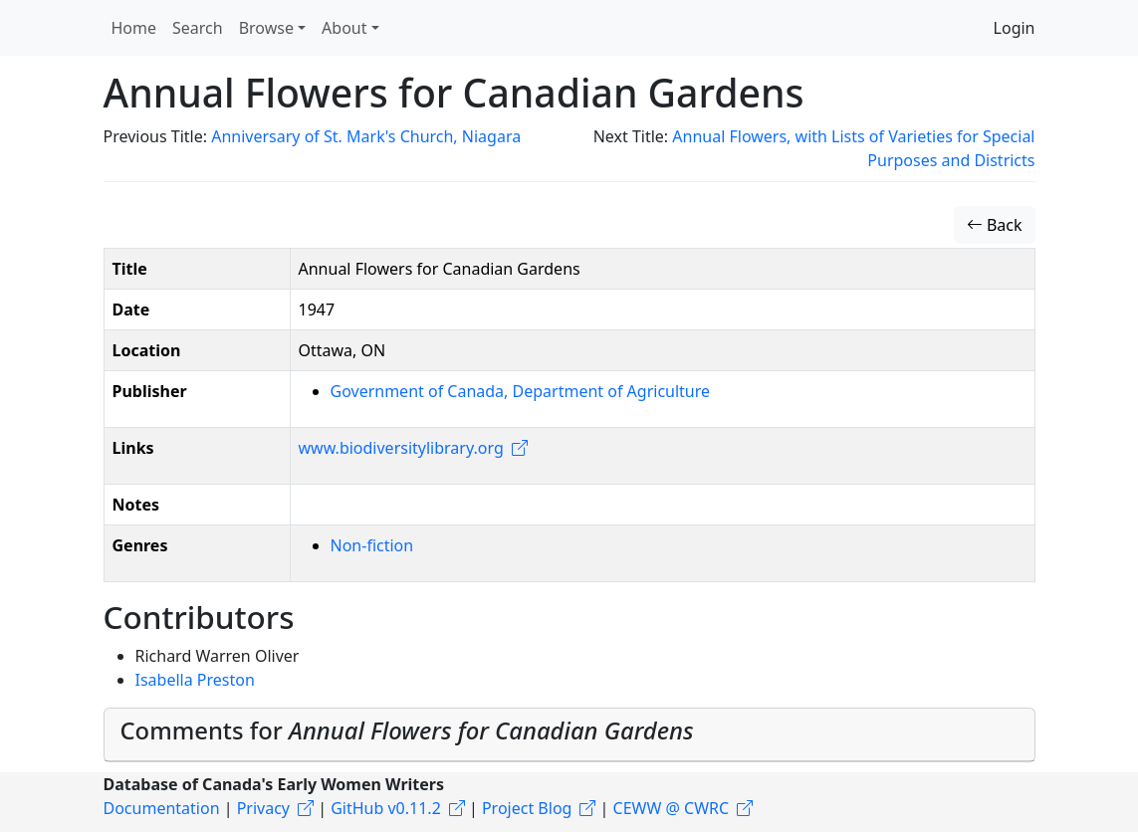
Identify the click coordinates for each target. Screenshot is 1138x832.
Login (1014, 28)
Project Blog (526, 808)
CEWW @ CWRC (671, 808)
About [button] (344, 28)
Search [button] (197, 28)
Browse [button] (266, 28)
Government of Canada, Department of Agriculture (521, 391)
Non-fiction (372, 545)
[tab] (569, 735)
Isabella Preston (195, 680)
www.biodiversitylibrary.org (401, 448)
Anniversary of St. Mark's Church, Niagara (366, 136)
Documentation (162, 808)
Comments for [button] (407, 730)
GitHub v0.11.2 (386, 808)
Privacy (263, 808)
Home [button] (134, 28)
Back (995, 225)
